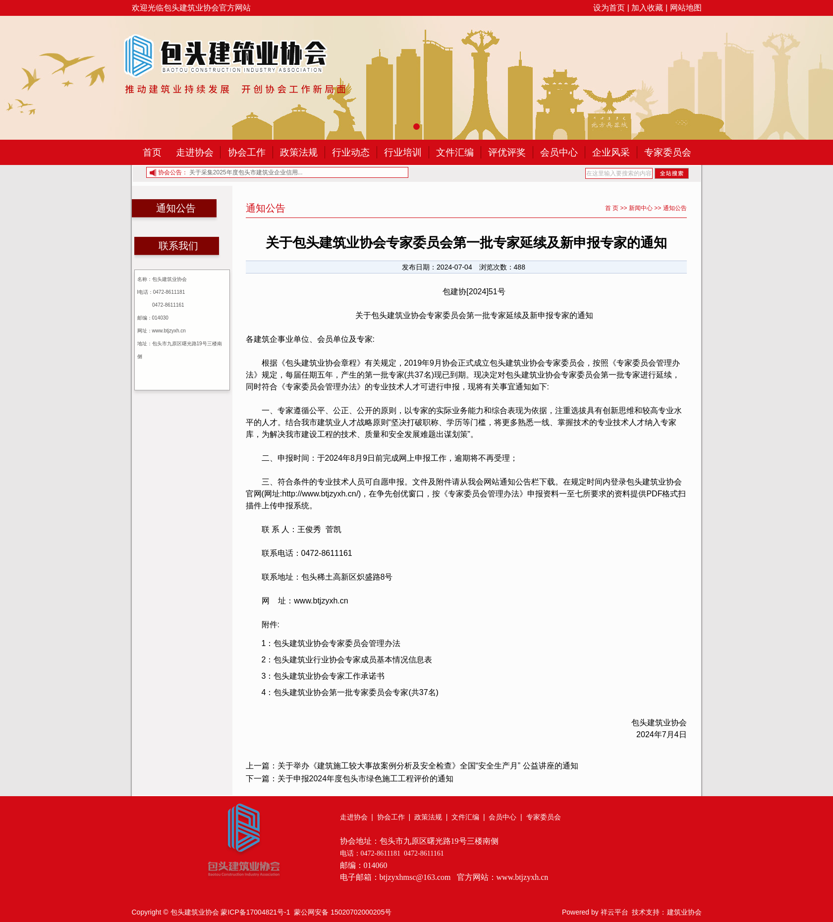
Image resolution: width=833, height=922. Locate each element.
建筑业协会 (684, 912)
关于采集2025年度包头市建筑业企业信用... (246, 172)
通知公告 (675, 208)
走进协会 (195, 152)
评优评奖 (507, 152)
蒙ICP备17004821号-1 (255, 912)
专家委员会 (667, 152)
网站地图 (686, 7)
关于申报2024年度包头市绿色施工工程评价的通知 (366, 778)
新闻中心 (641, 208)
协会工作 (247, 152)
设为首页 (609, 7)
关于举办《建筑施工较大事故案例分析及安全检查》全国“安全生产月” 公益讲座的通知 (428, 765)
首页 (152, 152)
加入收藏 (647, 7)
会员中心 (559, 152)
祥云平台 (614, 912)
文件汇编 (455, 152)
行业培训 (403, 152)
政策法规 (299, 152)
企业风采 (611, 152)
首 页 (611, 208)
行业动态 (351, 152)
